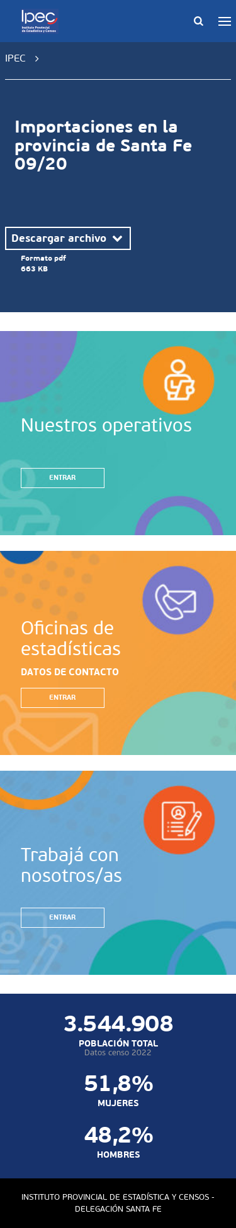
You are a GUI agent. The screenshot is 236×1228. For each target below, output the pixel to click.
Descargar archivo (68, 238)
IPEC (15, 58)
